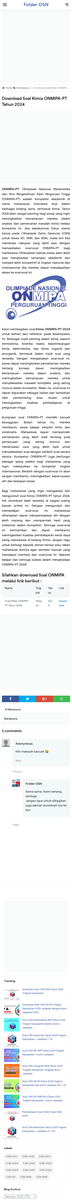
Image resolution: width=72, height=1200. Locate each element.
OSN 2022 (29, 1163)
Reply (19, 760)
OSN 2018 (28, 1156)
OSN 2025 (29, 1170)
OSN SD (10, 1177)
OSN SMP (42, 1177)
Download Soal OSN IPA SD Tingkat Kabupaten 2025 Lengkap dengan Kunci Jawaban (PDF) (44, 1008)
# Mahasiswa (13, 709)
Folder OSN (34, 784)
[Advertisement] (36, 46)
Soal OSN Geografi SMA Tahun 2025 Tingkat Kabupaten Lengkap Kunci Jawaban (42, 1069)
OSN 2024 (12, 1170)
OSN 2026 (46, 1170)
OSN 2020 (12, 1163)
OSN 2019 (44, 1156)
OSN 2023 (46, 1163)
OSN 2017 (12, 1156)
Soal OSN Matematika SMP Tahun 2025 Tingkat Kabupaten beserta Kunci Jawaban (43, 1023)
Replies (18, 771)
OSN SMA (26, 1177)
